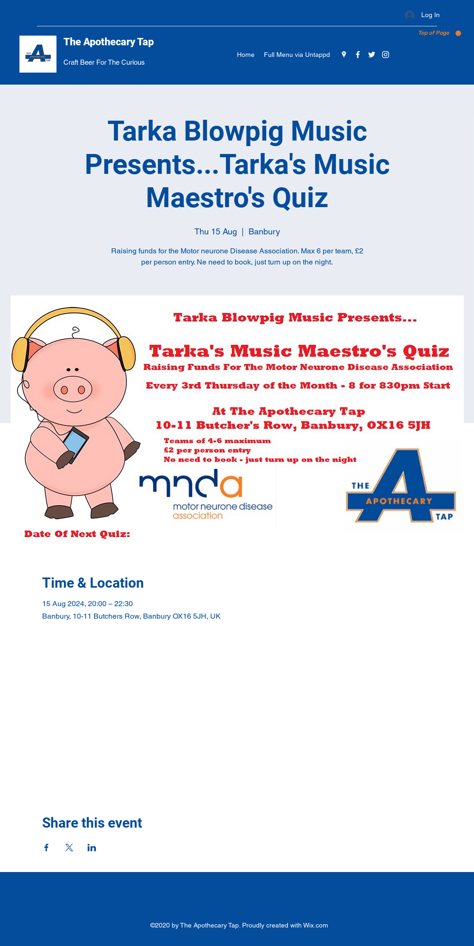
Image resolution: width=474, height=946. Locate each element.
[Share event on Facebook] (46, 847)
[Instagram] (385, 54)
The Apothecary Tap (108, 42)
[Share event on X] (69, 847)
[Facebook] (357, 54)
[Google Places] (344, 54)
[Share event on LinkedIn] (91, 847)
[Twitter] (371, 54)
